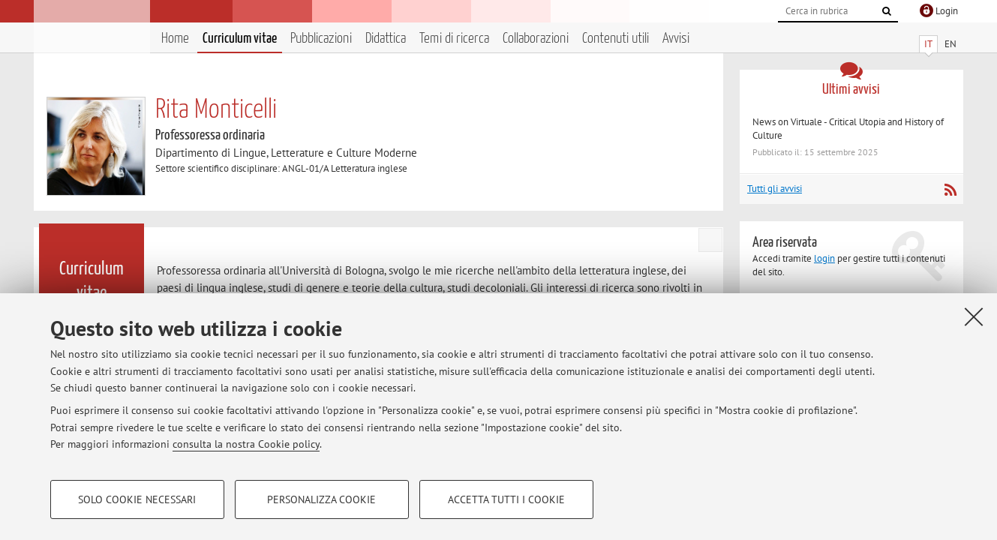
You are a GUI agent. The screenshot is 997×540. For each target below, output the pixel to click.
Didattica (385, 39)
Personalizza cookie (321, 499)
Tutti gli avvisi (774, 188)
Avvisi (675, 39)
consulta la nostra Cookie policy (246, 444)
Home (175, 39)
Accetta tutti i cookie (506, 499)
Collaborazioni (536, 39)
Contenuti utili (615, 39)
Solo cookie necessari (137, 499)
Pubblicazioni (321, 39)
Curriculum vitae (240, 39)
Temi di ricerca (454, 39)
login (824, 258)
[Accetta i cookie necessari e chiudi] (974, 316)
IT (928, 44)
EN (950, 44)
